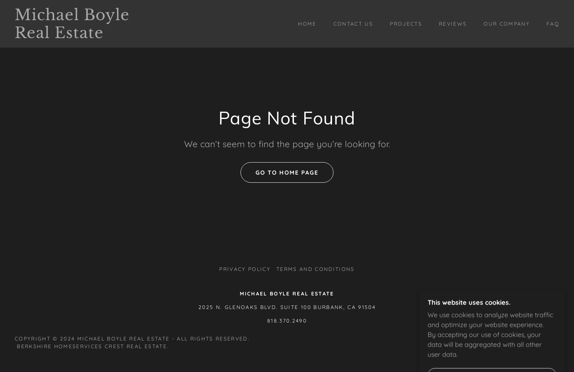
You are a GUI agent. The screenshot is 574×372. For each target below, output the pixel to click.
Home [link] (307, 24)
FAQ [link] (553, 24)
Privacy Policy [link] (245, 269)
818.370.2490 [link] (287, 320)
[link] (90, 35)
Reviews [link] (453, 24)
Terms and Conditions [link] (315, 269)
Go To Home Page (287, 172)
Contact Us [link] (353, 24)
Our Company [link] (507, 24)
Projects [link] (406, 24)
